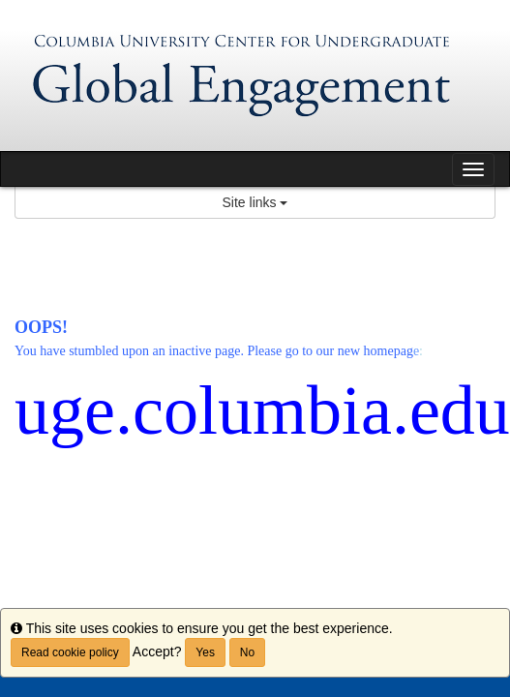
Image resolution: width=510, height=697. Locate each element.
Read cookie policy (70, 652)
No (247, 652)
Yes (205, 652)
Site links (255, 202)
